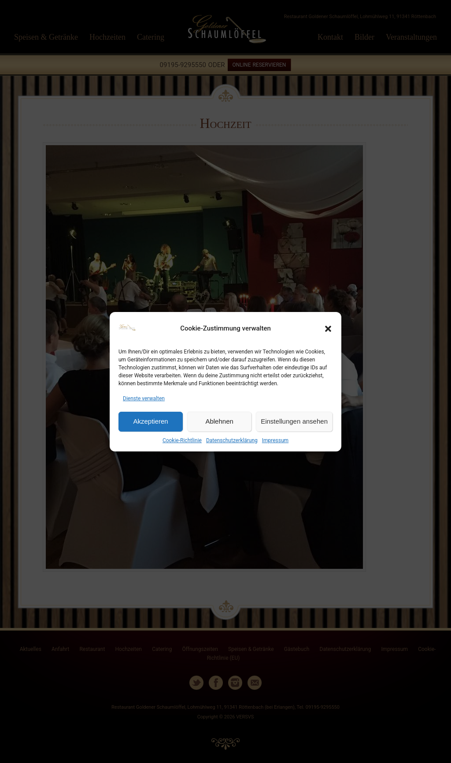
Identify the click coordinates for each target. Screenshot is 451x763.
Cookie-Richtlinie (182, 440)
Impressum (275, 440)
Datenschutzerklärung (232, 440)
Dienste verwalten (144, 398)
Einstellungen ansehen (294, 421)
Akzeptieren (150, 421)
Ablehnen (219, 421)
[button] (328, 328)
